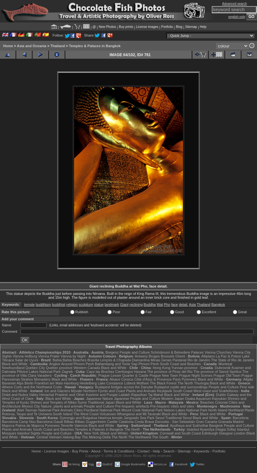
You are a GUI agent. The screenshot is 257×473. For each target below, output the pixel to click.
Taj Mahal (155, 395)
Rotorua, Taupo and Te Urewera (27, 414)
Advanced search (234, 3)
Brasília (93, 360)
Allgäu (248, 379)
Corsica (127, 379)
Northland (236, 410)
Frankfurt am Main (49, 383)
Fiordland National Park (102, 410)
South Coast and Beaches (180, 364)
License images (147, 27)
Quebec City (35, 368)
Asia (192, 304)
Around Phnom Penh (77, 364)
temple (29, 304)
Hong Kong (161, 368)
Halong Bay (72, 437)
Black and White (14, 364)
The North (185, 383)
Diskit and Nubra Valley (20, 395)
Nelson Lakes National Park (185, 410)
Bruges (154, 356)
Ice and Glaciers (57, 391)
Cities (78, 410)
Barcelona (241, 418)
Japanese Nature (99, 398)
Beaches (207, 402)
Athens (7, 387)
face (174, 304)
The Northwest (139, 437)
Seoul (159, 418)
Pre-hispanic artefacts (132, 406)
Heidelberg (88, 383)
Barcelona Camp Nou (19, 422)
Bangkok (218, 304)
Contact (143, 451)
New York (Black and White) (106, 433)
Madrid (238, 422)
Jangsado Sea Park (139, 418)
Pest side (247, 387)
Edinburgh (210, 433)
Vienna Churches (218, 352)
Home (8, 46)
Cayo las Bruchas (100, 372)
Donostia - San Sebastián (175, 422)
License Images (56, 451)
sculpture (86, 304)
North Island (217, 410)
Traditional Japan (101, 402)
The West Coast (86, 414)
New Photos (107, 27)
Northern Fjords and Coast (104, 391)
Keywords (201, 451)
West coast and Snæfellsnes (215, 391)
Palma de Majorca (29, 425)
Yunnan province (184, 368)
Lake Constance (110, 383)
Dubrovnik (223, 368)
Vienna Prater (49, 356)
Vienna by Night (73, 356)
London (239, 433)
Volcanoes (107, 414)
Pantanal (179, 360)
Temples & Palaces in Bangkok (95, 46)
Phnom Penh (148, 364)
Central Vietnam (49, 437)
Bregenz (112, 352)
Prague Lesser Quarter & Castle (123, 375)
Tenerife (67, 425)
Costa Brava (144, 422)
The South (160, 437)
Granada (225, 422)
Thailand (57, 46)
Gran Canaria (206, 422)
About (95, 451)
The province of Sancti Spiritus (217, 372)
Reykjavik (164, 391)
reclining (136, 304)
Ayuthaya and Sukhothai (189, 425)
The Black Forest (163, 383)
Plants (249, 410)
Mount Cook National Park (142, 410)
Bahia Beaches (74, 360)
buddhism (43, 304)
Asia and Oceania (32, 46)
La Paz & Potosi (228, 356)
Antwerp (141, 356)
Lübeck (129, 383)
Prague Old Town (226, 375)
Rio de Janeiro (198, 360)
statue (99, 304)
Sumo (82, 402)
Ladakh (124, 395)
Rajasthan (139, 395)
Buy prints (126, 27)
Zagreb (67, 372)
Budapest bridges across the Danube (124, 387)
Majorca (8, 425)
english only (236, 17)
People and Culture (135, 352)
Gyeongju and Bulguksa (78, 418)
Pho (167, 304)
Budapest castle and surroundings (181, 387)
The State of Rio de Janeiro (232, 360)
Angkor (54, 364)
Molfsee (143, 383)
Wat (160, 304)
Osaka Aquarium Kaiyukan (206, 398)
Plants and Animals (141, 391)
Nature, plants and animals (62, 406)
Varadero (44, 375)
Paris (177, 379)
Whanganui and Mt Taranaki (139, 414)
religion (72, 304)
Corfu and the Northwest (33, 387)
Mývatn (76, 391)
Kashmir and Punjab (102, 395)
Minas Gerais (161, 360)
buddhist (58, 304)
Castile (112, 422)
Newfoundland (13, 368)
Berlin (28, 383)
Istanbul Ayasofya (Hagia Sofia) (211, 429)
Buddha (150, 304)
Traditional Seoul (178, 418)
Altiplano (208, 356)
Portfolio (167, 27)
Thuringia (201, 383)
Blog (179, 27)
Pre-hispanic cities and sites (172, 406)
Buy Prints (80, 451)
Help (203, 27)
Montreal (225, 364)
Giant (124, 304)
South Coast (183, 391)
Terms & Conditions (119, 451)
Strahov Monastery (35, 379)
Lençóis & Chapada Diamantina (125, 360)
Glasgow (226, 433)
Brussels (167, 356)
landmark (112, 304)
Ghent (180, 356)
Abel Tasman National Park (38, 410)
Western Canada (86, 368)
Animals (66, 410)
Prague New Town (164, 375)
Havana (140, 372)
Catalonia (126, 422)
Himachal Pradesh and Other (62, 395)
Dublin (221, 395)
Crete (57, 387)
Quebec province (59, 368)
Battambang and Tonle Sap (116, 364)
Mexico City (31, 406)
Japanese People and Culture (137, 398)
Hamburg (71, 383)
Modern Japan (172, 398)
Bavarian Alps (12, 383)
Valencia (80, 425)
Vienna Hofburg (25, 356)
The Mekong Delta (96, 437)
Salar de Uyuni (26, 360)
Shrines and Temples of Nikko (53, 402)
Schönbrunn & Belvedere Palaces (177, 352)
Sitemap (191, 27)
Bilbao (69, 422)
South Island (63, 414)
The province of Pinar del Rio (170, 372)
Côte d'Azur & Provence (153, 379)
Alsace (115, 379)
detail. (183, 304)
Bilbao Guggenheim (90, 422)
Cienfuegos (124, 372)
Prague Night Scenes (195, 375)
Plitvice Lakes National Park (38, 372)
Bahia (57, 360)
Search (169, 451)
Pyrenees (189, 379)
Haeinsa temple (110, 418)
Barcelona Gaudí (50, 422)
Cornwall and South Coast (180, 433)
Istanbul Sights (28, 433)
